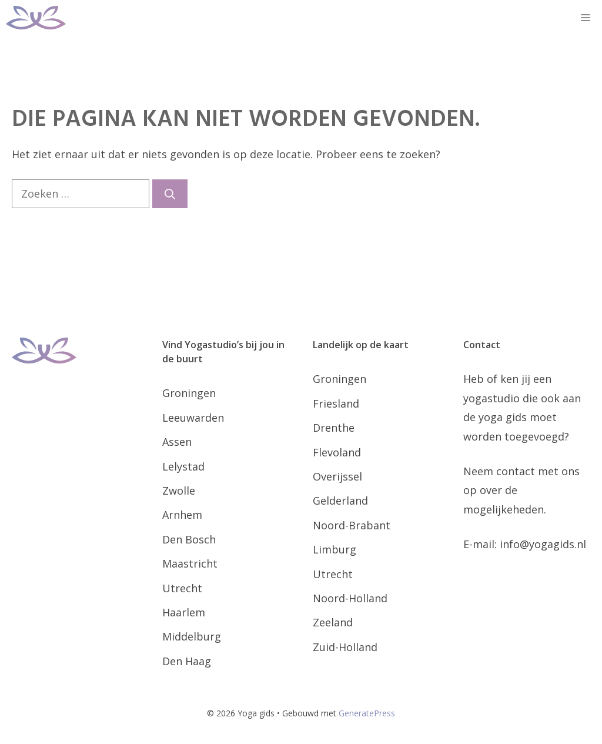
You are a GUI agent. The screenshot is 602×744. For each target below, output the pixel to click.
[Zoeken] (170, 193)
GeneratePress (367, 713)
